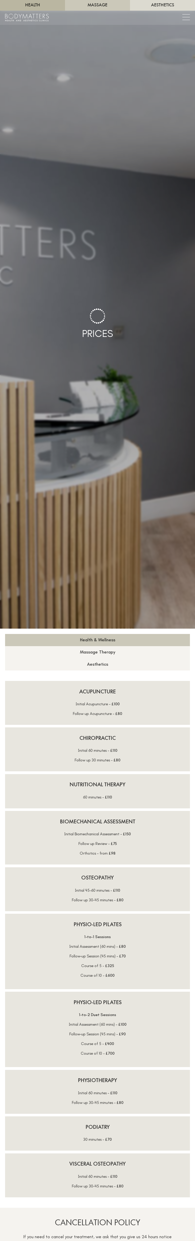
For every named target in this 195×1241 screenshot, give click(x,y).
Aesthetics (162, 5)
